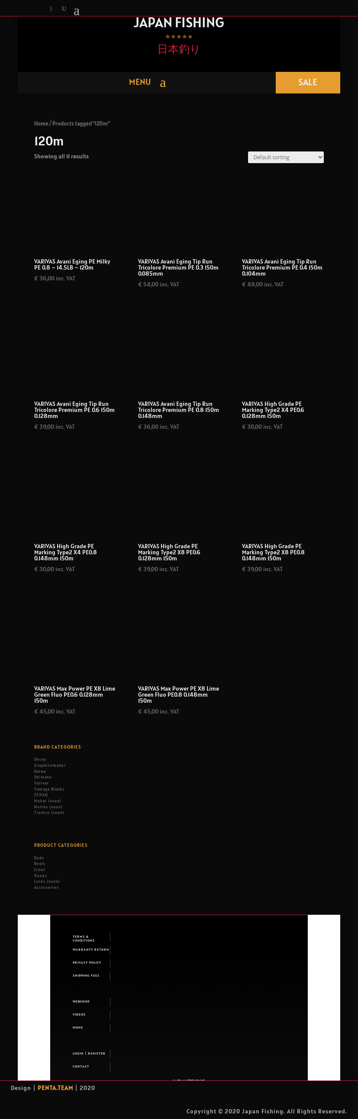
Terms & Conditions (84, 938)
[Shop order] (286, 157)
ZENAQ (41, 794)
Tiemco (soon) (49, 812)
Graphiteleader (50, 765)
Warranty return (91, 949)
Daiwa (40, 771)
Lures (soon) (47, 881)
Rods (39, 858)
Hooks (40, 875)
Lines (39, 869)
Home (41, 123)
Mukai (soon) (47, 801)
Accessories (46, 887)
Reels (39, 863)
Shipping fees (86, 975)
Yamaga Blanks (49, 789)
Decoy (40, 759)
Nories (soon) (48, 807)
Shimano (43, 777)
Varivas (41, 783)
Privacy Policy (87, 962)
